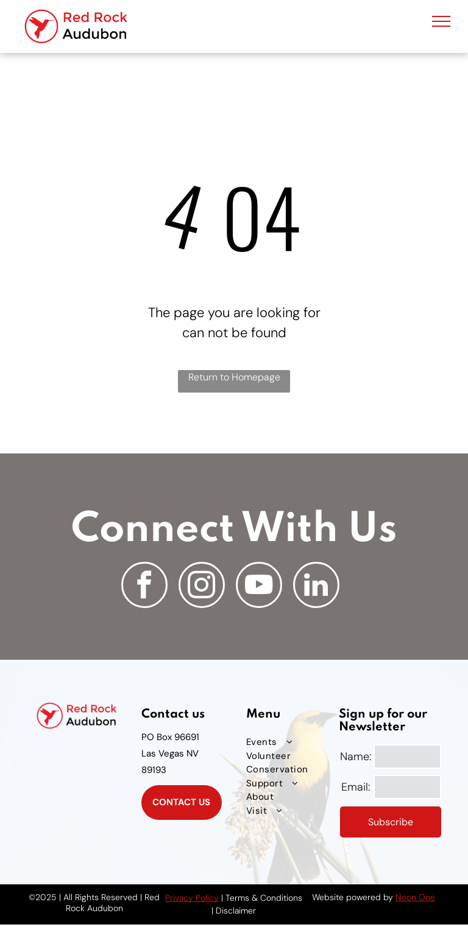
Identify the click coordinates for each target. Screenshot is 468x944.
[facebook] (144, 586)
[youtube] (259, 586)
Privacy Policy (192, 897)
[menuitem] (291, 742)
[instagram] (202, 586)
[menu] (441, 21)
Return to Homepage (234, 377)
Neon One (415, 897)
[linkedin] (316, 586)
